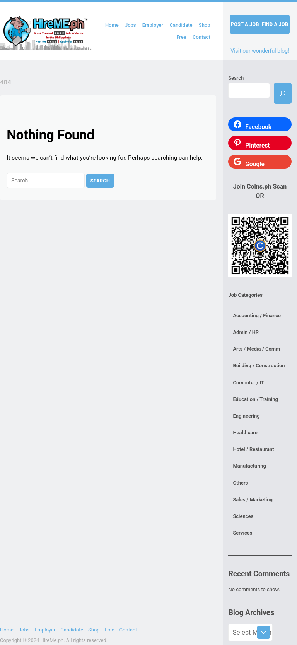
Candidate (180, 25)
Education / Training (255, 399)
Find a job (275, 24)
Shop (204, 25)
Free (181, 37)
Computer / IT (248, 382)
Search (236, 78)
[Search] (283, 93)
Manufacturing (249, 466)
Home (112, 25)
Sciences (243, 516)
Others (240, 483)
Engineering (246, 416)
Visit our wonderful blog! (259, 51)
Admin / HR (246, 332)
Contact (201, 37)
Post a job (245, 24)
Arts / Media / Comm (256, 349)
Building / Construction (259, 365)
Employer (153, 25)
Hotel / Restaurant (253, 449)
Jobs (130, 25)
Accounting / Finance (257, 315)
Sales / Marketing (252, 499)
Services (242, 533)
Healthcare (245, 432)
